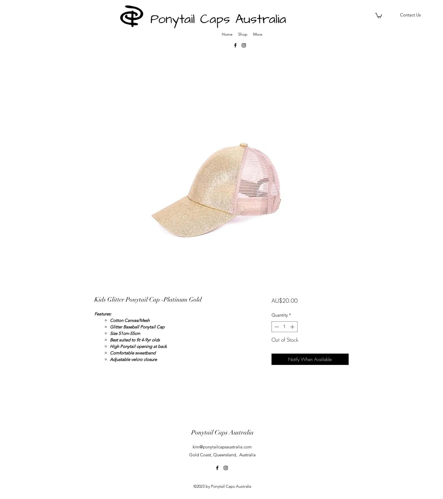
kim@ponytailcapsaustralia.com (222, 446)
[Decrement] (276, 327)
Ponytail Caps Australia (222, 432)
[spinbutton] (284, 327)
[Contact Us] (410, 15)
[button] (378, 15)
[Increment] (293, 327)
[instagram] (226, 468)
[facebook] (217, 468)
